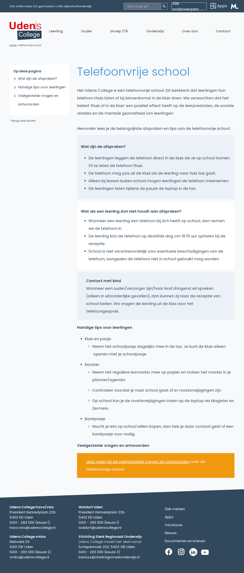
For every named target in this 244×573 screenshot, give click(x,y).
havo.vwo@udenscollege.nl (32, 527)
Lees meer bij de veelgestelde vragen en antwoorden (138, 461)
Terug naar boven (23, 121)
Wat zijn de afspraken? (37, 78)
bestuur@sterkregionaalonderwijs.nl (109, 557)
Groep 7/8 (119, 31)
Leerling (56, 31)
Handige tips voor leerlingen (42, 87)
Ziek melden (175, 509)
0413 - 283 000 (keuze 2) (30, 552)
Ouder (86, 31)
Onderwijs (155, 31)
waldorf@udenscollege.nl (100, 527)
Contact (223, 31)
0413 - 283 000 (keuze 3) (99, 552)
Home (13, 45)
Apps (218, 6)
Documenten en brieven (185, 541)
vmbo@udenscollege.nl (29, 557)
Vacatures (173, 525)
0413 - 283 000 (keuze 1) (30, 522)
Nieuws (171, 533)
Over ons (190, 31)
